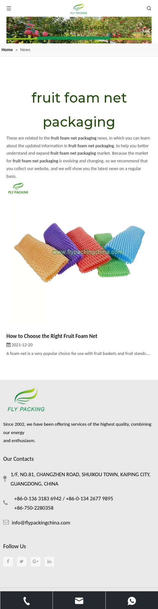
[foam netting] (79, 30)
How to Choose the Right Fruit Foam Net (51, 336)
